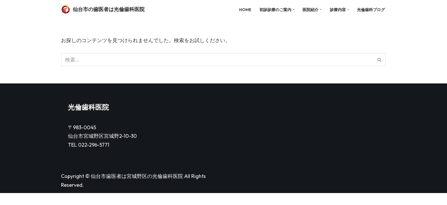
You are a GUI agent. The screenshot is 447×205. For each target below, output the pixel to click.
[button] (293, 10)
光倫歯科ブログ (371, 9)
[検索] (217, 60)
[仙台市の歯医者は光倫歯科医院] (103, 9)
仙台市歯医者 (106, 188)
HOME (244, 9)
